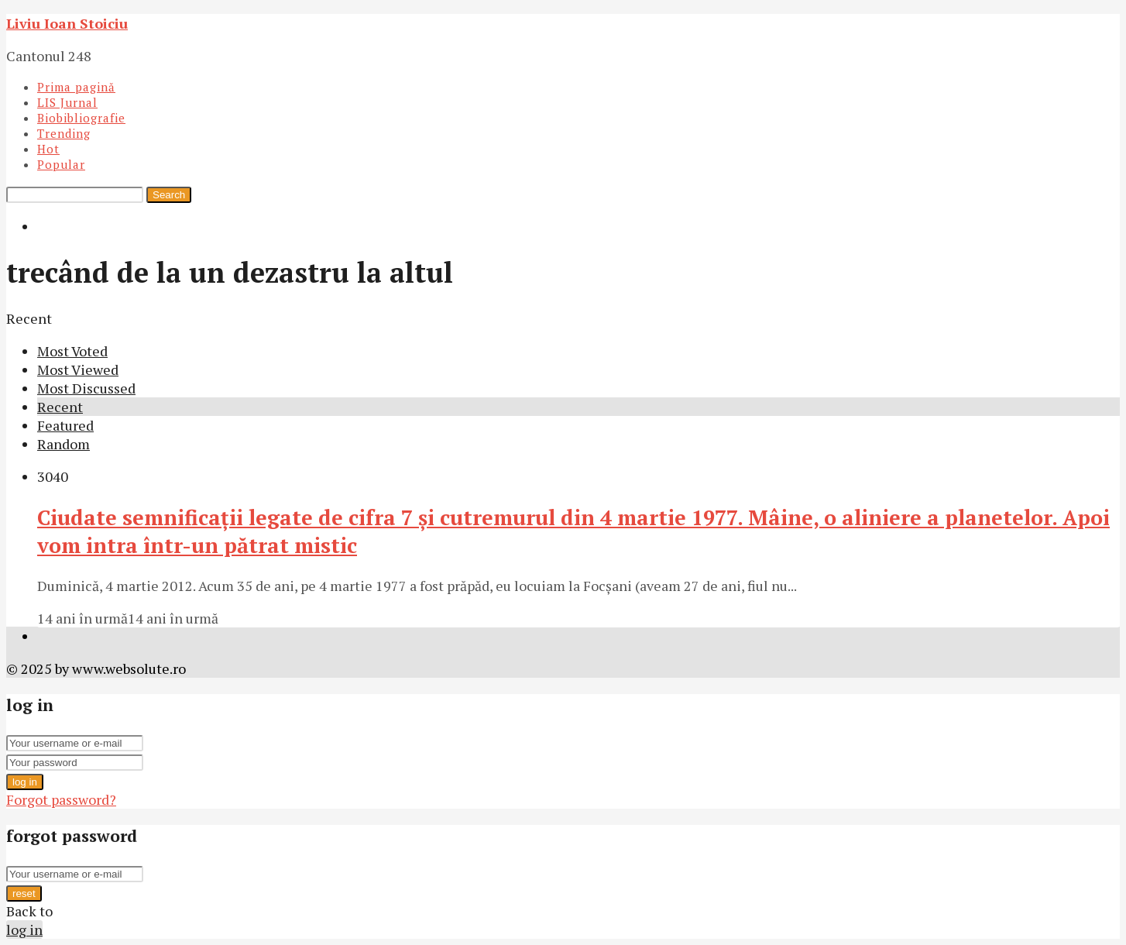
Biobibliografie (81, 117)
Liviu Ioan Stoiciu (67, 23)
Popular (61, 164)
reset (24, 893)
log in (24, 782)
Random (63, 444)
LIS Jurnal (67, 102)
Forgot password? (61, 799)
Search (169, 195)
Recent (60, 406)
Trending (64, 133)
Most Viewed (77, 369)
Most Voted (72, 351)
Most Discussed (86, 388)
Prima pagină (76, 86)
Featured (65, 425)
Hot (48, 148)
